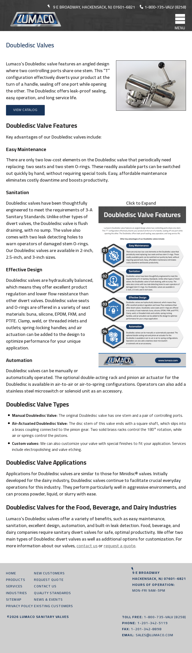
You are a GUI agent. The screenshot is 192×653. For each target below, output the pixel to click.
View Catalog (25, 109)
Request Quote (48, 579)
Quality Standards (52, 593)
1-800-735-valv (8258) (165, 7)
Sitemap (14, 599)
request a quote (119, 546)
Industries (16, 593)
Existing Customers (53, 606)
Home (11, 573)
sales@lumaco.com (155, 635)
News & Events (48, 599)
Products (15, 579)
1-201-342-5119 (153, 623)
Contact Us (45, 586)
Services (14, 586)
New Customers (49, 573)
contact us (87, 546)
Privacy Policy (19, 606)
